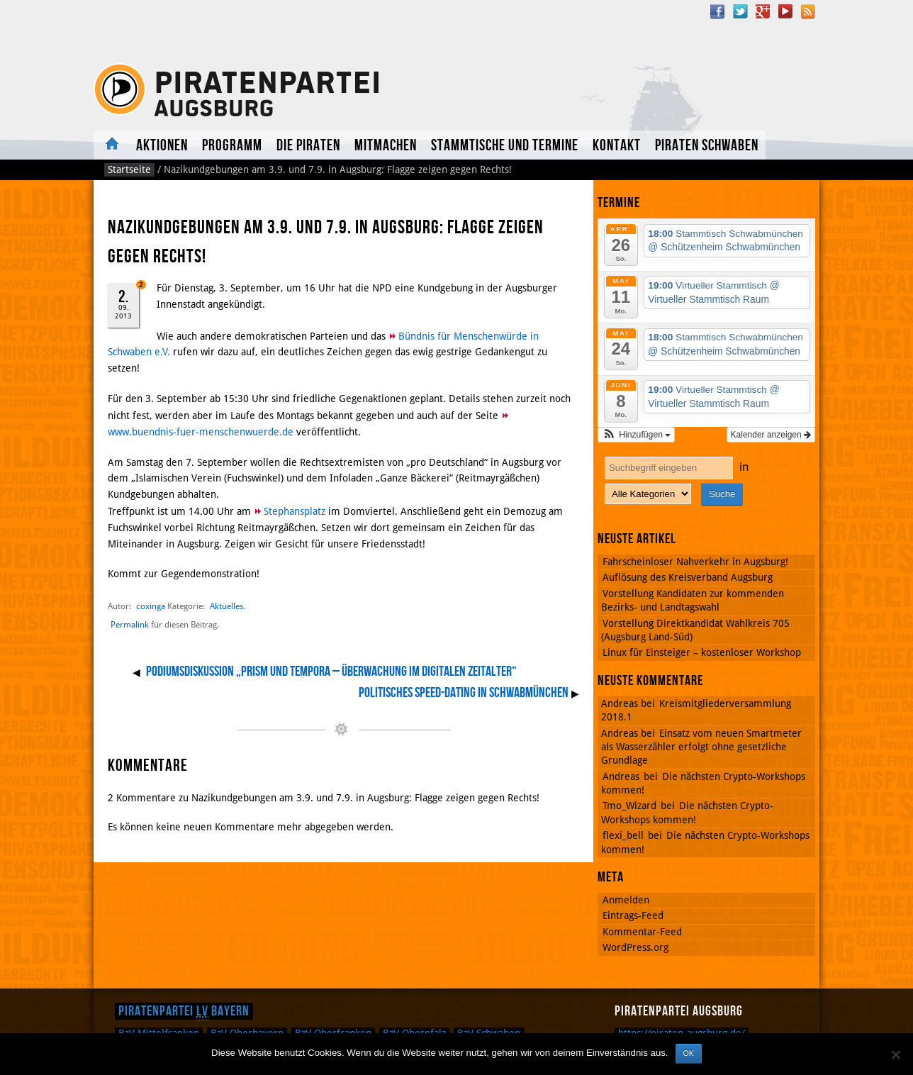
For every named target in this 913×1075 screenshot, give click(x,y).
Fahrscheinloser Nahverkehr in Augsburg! (695, 561)
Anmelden (626, 900)
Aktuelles (111, 145)
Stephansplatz (294, 511)
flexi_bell (623, 835)
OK (688, 1053)
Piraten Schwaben (706, 146)
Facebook (717, 11)
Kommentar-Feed (642, 931)
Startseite (129, 169)
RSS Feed (808, 11)
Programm (232, 146)
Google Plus (762, 11)
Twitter (740, 11)
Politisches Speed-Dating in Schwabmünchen (463, 692)
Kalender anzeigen (771, 435)
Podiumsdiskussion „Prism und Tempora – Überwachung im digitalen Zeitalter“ (331, 671)
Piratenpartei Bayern (184, 1011)
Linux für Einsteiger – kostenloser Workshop (702, 652)
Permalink (130, 625)
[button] (636, 435)
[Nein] (895, 1054)
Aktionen (162, 146)
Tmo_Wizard (629, 805)
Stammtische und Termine (504, 146)
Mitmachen (385, 146)
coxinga (150, 606)
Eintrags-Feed (633, 915)
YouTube (785, 11)
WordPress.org (635, 947)
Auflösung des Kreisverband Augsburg (688, 577)
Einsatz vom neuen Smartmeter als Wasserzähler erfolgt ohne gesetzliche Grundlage (701, 747)
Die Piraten (308, 146)
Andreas (621, 776)
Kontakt (617, 146)
